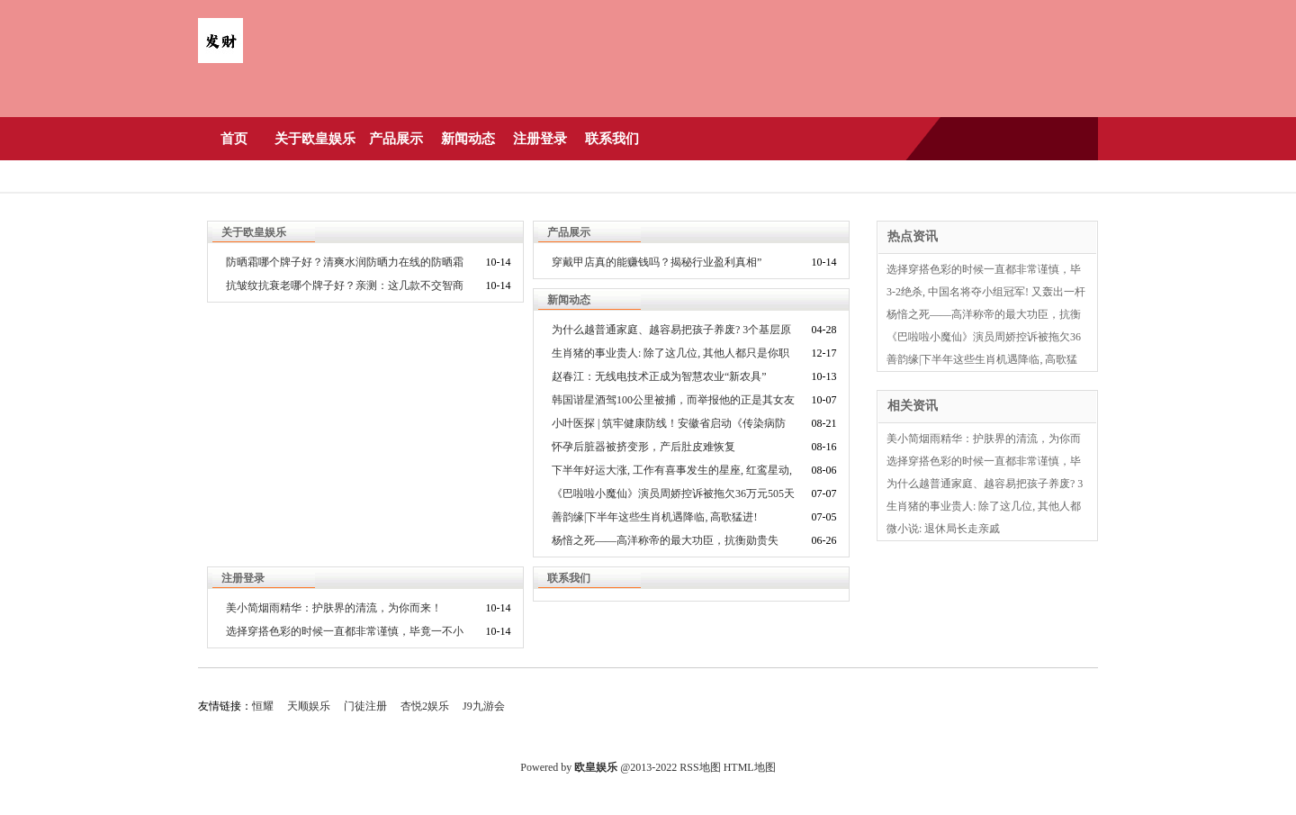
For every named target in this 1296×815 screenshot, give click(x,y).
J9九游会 (484, 706)
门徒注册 (365, 706)
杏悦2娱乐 (424, 706)
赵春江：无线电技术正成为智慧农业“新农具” (659, 376)
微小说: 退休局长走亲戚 (943, 528)
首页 (234, 138)
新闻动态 (468, 138)
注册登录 (540, 138)
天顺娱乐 (308, 706)
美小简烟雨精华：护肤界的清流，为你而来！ (334, 608)
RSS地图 (700, 767)
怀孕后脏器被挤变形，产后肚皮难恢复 (643, 446)
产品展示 (396, 138)
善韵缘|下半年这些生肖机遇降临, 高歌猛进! (654, 517)
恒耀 (263, 706)
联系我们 (612, 138)
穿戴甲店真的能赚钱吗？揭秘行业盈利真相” (656, 262)
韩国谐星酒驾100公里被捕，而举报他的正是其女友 (673, 400)
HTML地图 (750, 767)
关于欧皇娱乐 (315, 138)
